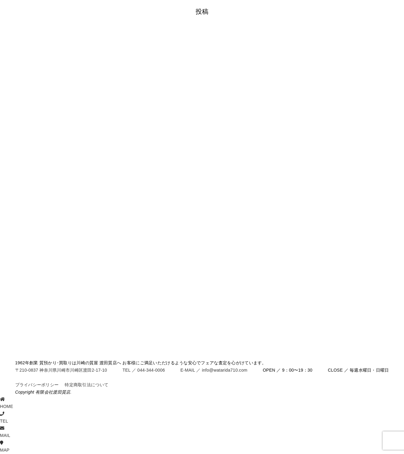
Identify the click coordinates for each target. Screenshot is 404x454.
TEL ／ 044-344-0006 (143, 370)
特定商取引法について (86, 384)
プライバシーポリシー (37, 384)
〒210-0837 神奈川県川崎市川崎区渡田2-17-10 (61, 370)
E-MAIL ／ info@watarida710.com (213, 370)
